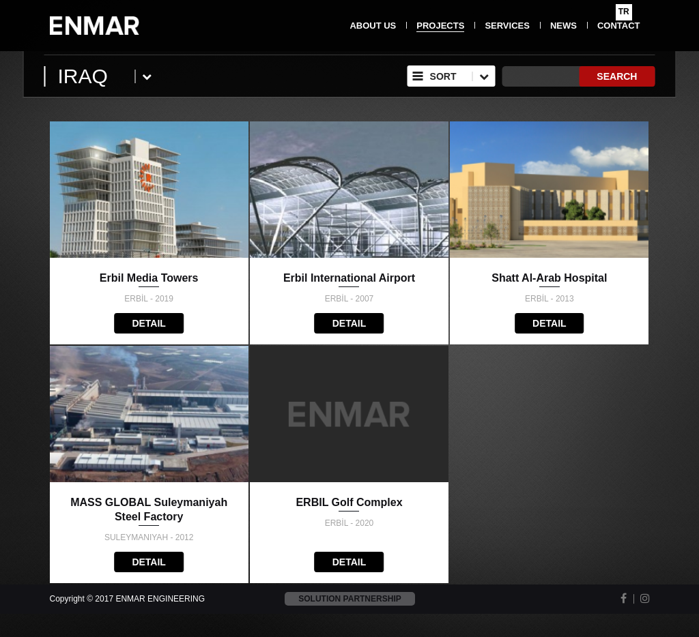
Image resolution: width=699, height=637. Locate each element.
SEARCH (617, 76)
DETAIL (149, 323)
